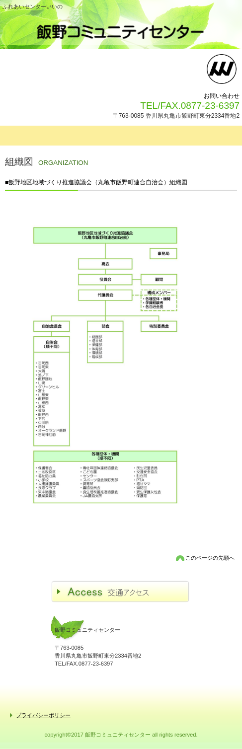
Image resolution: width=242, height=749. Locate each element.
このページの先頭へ (210, 558)
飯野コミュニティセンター (121, 31)
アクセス (121, 592)
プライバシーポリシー (43, 715)
